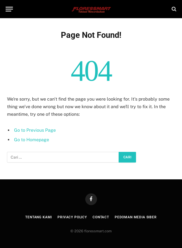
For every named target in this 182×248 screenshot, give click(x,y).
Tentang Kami (38, 217)
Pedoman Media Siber (136, 217)
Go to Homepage (31, 139)
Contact (101, 217)
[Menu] (9, 9)
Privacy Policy (72, 217)
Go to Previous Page (35, 130)
